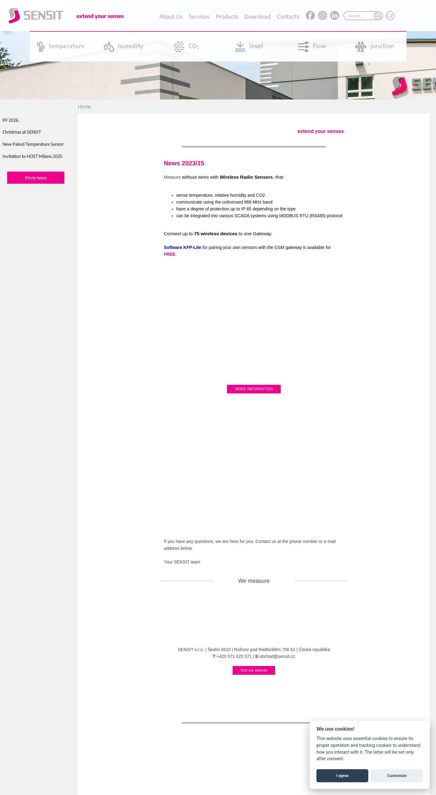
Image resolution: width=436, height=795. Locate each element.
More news (36, 177)
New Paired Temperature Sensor (33, 144)
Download (257, 16)
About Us (171, 16)
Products (227, 16)
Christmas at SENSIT (21, 132)
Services (199, 16)
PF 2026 (10, 120)
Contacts (288, 16)
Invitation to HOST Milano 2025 (32, 156)
